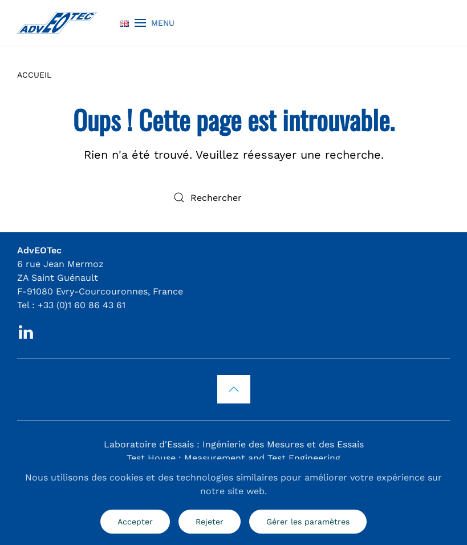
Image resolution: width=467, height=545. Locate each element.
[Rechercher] (233, 197)
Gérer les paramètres (308, 521)
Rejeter (210, 521)
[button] (154, 23)
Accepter (135, 521)
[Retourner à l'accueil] (57, 23)
